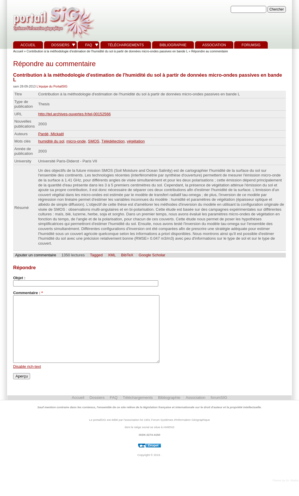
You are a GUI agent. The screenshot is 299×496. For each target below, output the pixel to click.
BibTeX (127, 255)
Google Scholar (152, 255)
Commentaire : (28, 293)
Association (214, 45)
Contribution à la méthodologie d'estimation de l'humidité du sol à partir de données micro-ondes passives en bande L (107, 51)
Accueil (28, 45)
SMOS (93, 141)
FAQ (88, 45)
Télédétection (113, 141)
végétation (136, 141)
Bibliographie (173, 45)
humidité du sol (51, 141)
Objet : (19, 278)
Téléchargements (126, 45)
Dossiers (60, 45)
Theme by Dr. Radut (285, 493)
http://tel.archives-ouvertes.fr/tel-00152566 (74, 114)
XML (112, 255)
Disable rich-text (27, 379)
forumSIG (250, 45)
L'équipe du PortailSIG (51, 86)
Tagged (96, 255)
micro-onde (76, 141)
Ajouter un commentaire (35, 255)
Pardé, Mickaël (51, 134)
